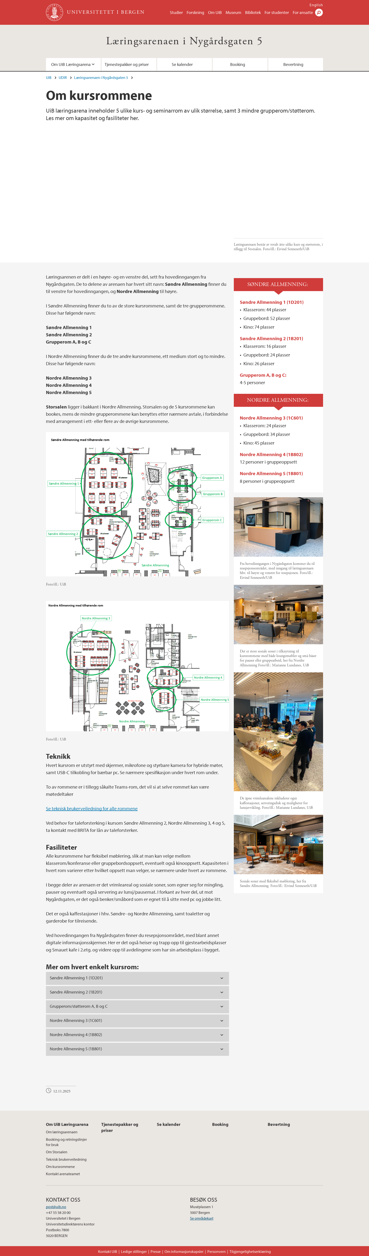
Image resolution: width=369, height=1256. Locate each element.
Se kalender (182, 64)
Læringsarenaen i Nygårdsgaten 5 (184, 41)
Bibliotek (253, 12)
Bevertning (293, 64)
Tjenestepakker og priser (127, 64)
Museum (233, 12)
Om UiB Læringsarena (71, 64)
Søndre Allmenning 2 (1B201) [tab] (76, 992)
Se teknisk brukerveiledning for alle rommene (92, 808)
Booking (237, 64)
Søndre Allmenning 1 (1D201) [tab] (76, 978)
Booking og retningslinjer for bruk (66, 1142)
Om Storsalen (56, 1151)
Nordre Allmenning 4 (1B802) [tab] (76, 1034)
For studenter (277, 12)
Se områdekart (201, 1218)
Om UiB (215, 12)
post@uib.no (56, 1206)
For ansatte (303, 12)
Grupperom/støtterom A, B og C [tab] (79, 1006)
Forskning (195, 12)
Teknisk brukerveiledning (66, 1159)
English (316, 4)
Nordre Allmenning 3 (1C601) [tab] (76, 1020)
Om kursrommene (60, 1166)
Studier (176, 12)
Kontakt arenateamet (63, 1173)
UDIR (63, 77)
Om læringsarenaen (61, 1131)
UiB (48, 77)
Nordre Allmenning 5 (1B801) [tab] (76, 1049)
